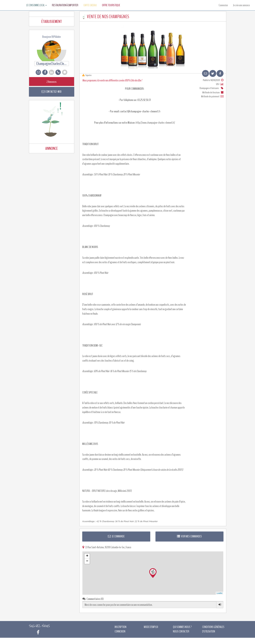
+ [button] (87, 556)
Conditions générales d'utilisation (213, 629)
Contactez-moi (51, 92)
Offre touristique (111, 5)
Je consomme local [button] (36, 5)
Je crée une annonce (241, 5)
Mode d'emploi (151, 627)
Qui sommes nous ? (182, 627)
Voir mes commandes (189, 536)
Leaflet (219, 593)
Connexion (223, 5)
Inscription (120, 627)
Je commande (116, 536)
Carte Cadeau (90, 5)
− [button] (87, 561)
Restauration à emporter (65, 5)
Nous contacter (181, 631)
